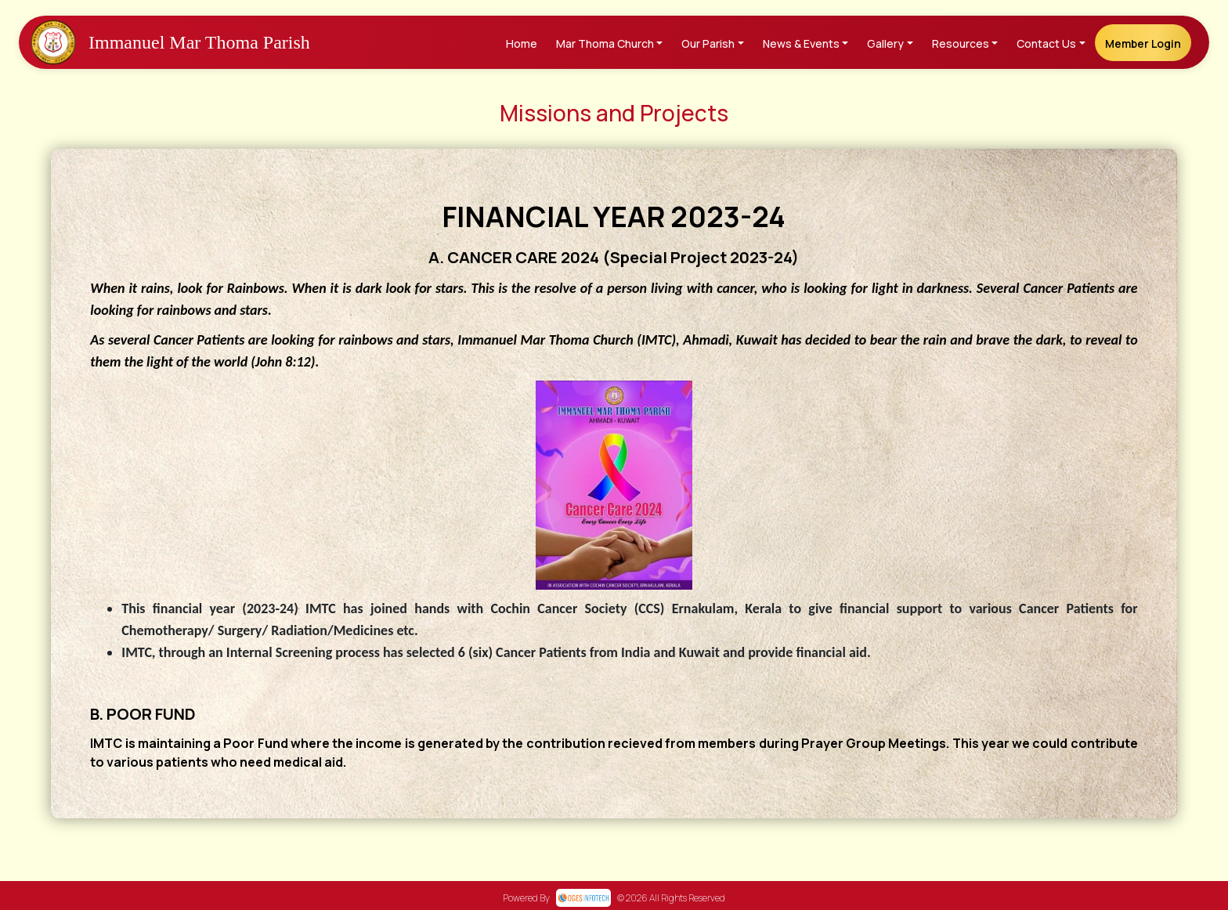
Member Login (1143, 43)
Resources (960, 43)
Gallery (885, 43)
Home (521, 43)
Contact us (1046, 43)
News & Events (801, 43)
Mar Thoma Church (605, 43)
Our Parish (708, 43)
